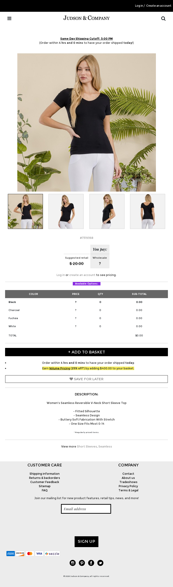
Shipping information (45, 473)
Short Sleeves (87, 446)
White (12, 326)
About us (128, 478)
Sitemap (45, 486)
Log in (139, 5)
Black (12, 302)
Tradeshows (128, 482)
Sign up (86, 541)
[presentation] (41, 525)
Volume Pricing (59, 368)
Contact (128, 473)
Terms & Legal (128, 490)
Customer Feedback (44, 482)
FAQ (45, 490)
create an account (82, 275)
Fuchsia (13, 318)
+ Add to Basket (86, 352)
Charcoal (14, 310)
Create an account (158, 5)
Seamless (105, 446)
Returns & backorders (44, 478)
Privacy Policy (128, 486)
